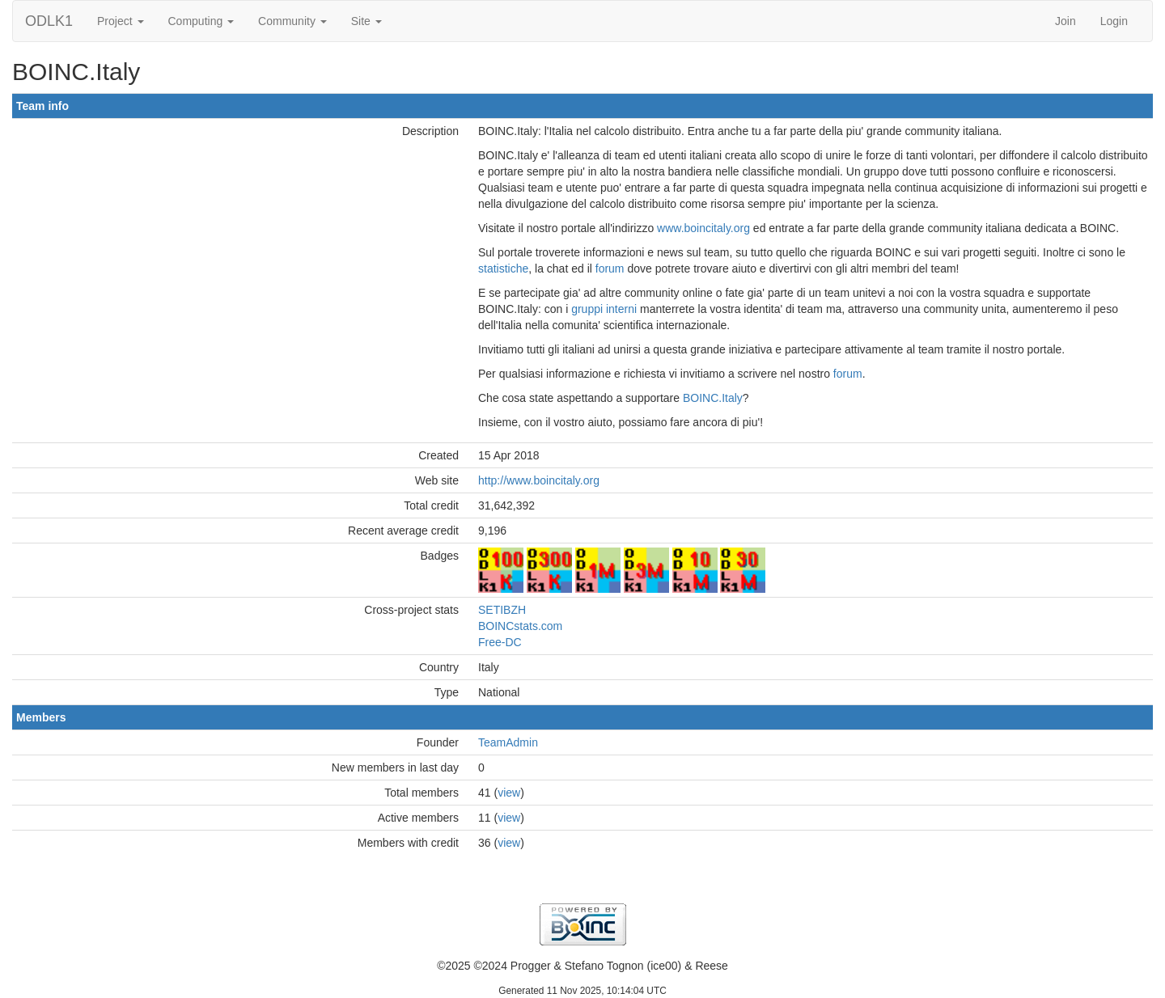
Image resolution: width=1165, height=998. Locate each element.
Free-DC (500, 642)
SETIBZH (502, 609)
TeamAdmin (508, 742)
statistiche (503, 268)
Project (120, 21)
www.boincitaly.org (703, 228)
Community (292, 21)
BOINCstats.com (520, 626)
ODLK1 (49, 21)
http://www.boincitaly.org (538, 480)
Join (1065, 21)
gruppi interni (604, 308)
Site (366, 21)
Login (1114, 21)
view (509, 792)
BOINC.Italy (713, 397)
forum (610, 268)
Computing (201, 21)
